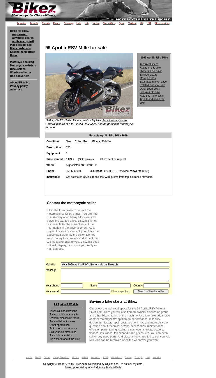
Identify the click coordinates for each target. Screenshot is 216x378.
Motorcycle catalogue (77, 367)
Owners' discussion (151, 71)
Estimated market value (63, 328)
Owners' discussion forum (65, 318)
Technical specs (149, 64)
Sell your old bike (150, 92)
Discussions (18, 69)
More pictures (148, 78)
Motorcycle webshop (23, 65)
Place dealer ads (20, 48)
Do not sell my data (131, 364)
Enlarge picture (149, 74)
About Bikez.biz (20, 82)
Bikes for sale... (19, 30)
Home (13, 55)
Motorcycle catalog (22, 62)
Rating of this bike (150, 67)
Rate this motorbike (61, 335)
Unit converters (19, 76)
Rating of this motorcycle (64, 314)
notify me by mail (23, 41)
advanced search (23, 37)
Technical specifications (63, 311)
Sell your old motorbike (63, 332)
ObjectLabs (111, 364)
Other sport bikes (150, 88)
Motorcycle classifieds (108, 367)
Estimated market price (153, 81)
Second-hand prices (22, 51)
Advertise (16, 89)
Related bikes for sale (152, 85)
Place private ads (21, 44)
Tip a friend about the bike (65, 339)
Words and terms (21, 72)
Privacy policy (19, 86)
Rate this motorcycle (152, 95)
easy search (19, 34)
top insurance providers (138, 176)
